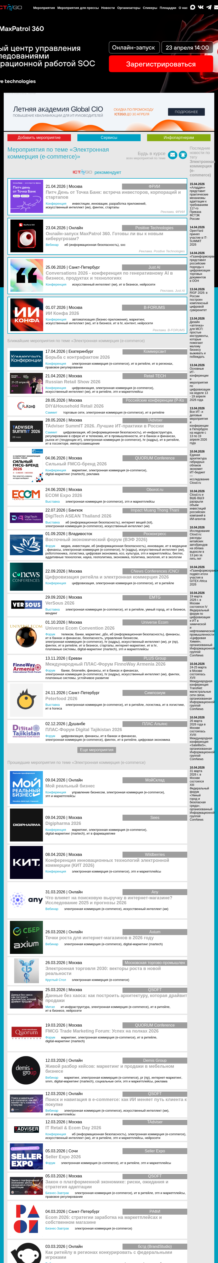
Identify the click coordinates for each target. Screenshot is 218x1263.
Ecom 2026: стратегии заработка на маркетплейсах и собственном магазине (103, 1220)
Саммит (51, 412)
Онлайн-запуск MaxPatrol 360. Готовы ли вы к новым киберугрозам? (104, 236)
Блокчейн (78, 670)
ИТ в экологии (172, 557)
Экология (153, 557)
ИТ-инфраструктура (157, 432)
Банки (79, 634)
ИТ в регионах (162, 363)
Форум (50, 546)
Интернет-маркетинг (130, 645)
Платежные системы (60, 649)
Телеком (67, 634)
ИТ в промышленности (121, 436)
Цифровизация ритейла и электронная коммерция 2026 (107, 577)
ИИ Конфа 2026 (62, 313)
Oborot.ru (155, 489)
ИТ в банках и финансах (157, 436)
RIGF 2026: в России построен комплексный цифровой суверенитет (199, 301)
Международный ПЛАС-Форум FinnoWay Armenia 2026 (105, 664)
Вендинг (51, 613)
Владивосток (80, 534)
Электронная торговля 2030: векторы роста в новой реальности (103, 971)
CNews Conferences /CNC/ (155, 571)
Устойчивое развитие (93, 678)
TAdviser (155, 420)
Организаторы (128, 8)
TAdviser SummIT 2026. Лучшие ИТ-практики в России (104, 426)
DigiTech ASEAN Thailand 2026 (78, 516)
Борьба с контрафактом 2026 (77, 357)
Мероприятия (44, 8)
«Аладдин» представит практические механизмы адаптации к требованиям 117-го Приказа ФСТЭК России (199, 203)
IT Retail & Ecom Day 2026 (73, 1128)
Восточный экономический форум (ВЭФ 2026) (96, 539)
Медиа (65, 546)
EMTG (154, 597)
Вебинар (51, 909)
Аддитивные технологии (63, 557)
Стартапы (107, 645)
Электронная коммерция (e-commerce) (100, 363)
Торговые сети (73, 412)
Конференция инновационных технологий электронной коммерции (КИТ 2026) (107, 863)
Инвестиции (81, 546)
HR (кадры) (150, 440)
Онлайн (75, 780)
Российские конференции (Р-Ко (155, 400)
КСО (121, 553)
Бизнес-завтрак (57, 1193)
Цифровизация (83, 388)
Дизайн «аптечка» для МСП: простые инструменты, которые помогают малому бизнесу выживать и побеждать (199, 339)
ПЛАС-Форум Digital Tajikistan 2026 (83, 729)
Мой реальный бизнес (70, 786)
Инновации (156, 546)
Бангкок (75, 510)
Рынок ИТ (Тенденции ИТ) (63, 440)
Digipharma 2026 (63, 823)
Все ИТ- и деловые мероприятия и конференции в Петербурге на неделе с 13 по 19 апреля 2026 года (199, 427)
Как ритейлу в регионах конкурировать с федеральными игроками (108, 1255)
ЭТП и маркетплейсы (128, 391)
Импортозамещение (85, 443)
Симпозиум (155, 693)
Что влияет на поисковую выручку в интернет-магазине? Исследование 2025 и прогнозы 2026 (108, 900)
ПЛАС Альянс (154, 724)
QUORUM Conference (155, 458)
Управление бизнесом (121, 638)
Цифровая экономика (102, 553)
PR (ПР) (173, 642)
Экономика (121, 557)
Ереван (75, 658)
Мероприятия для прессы (78, 8)
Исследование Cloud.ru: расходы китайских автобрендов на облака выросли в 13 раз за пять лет (200, 544)
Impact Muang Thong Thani (155, 510)
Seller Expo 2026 (63, 1157)
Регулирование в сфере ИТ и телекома (74, 436)
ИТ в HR (152, 645)
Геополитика (102, 557)
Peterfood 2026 (61, 698)
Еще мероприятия (97, 750)
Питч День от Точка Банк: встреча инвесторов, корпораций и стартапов (113, 195)
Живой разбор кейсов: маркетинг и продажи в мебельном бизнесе (109, 1069)
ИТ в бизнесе (175, 609)
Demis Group (154, 1060)
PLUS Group (155, 658)
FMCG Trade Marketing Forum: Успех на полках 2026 (102, 1031)
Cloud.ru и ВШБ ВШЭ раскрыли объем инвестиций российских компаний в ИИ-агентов (198, 507)
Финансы (54, 549)
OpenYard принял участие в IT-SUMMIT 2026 (198, 237)
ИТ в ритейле (140, 363)
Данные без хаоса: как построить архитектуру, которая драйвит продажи (116, 998)
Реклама (93, 474)
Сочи (73, 1151)
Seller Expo (155, 1151)
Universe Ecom (154, 622)
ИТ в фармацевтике (101, 833)
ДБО (105, 634)
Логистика (76, 553)
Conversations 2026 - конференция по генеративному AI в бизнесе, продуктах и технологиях (109, 276)
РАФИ (155, 1211)
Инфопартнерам (179, 137)
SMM (48, 1081)
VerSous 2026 (59, 603)
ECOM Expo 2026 (63, 495)
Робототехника (56, 553)
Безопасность (93, 638)
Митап (50, 1007)
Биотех (178, 553)
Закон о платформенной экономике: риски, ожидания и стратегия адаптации (106, 1184)
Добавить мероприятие (39, 137)
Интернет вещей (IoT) (137, 522)
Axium (154, 932)
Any (155, 892)
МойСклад (155, 780)
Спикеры (150, 8)
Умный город (155, 609)
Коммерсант (155, 351)
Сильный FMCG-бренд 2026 (76, 464)
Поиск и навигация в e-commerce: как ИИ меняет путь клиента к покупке (116, 1102)
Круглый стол (55, 980)
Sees (154, 817)
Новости (108, 8)
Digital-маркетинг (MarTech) (65, 474)
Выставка (52, 501)
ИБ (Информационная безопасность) (114, 432)
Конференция (55, 363)
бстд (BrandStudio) (155, 1246)
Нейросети (74, 1010)
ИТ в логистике (173, 705)
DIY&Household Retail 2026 (74, 406)
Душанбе (76, 724)
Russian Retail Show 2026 (72, 382)
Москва (75, 376)
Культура (132, 553)
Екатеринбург (80, 351)
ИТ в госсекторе (56, 443)
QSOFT (155, 990)
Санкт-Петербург (83, 693)
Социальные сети (108, 1081)
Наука (87, 557)
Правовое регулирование (64, 367)
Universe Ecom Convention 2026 (80, 628)
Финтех (50, 645)
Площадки (168, 8)
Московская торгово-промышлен (155, 963)
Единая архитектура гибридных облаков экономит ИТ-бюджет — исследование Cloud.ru (199, 469)
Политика (138, 557)
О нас (183, 8)
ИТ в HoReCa (53, 708)
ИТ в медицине (176, 546)
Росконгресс (155, 534)
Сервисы (109, 137)
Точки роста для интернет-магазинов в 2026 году (99, 938)
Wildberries (155, 854)
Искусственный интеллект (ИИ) (68, 391)
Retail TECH (155, 376)
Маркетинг (79, 470)
